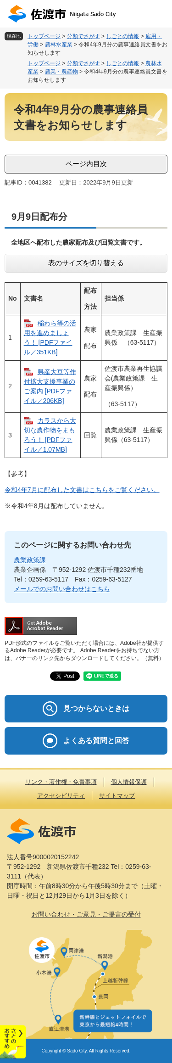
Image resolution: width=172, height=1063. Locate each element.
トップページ (44, 36)
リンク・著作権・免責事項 (61, 781)
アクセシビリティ (61, 795)
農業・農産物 (61, 71)
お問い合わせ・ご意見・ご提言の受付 (86, 914)
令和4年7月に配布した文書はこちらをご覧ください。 (82, 489)
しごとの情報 (122, 36)
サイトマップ (117, 795)
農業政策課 (30, 560)
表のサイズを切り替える (86, 263)
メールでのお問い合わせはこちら (62, 589)
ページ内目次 (86, 164)
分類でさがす (83, 36)
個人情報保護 (129, 781)
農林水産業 (58, 44)
